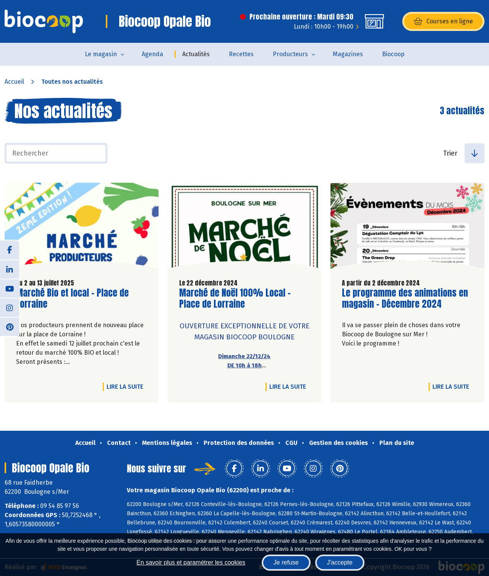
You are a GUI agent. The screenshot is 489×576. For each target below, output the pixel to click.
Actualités (196, 54)
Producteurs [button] (290, 54)
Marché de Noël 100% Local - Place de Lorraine (235, 298)
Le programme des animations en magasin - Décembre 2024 (405, 298)
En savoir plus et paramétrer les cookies (190, 562)
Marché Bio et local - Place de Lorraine (72, 298)
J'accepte (340, 562)
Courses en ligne (443, 21)
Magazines (348, 54)
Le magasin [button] (101, 54)
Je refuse (286, 562)
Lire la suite (127, 386)
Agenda (152, 54)
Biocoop (393, 54)
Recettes (241, 54)
